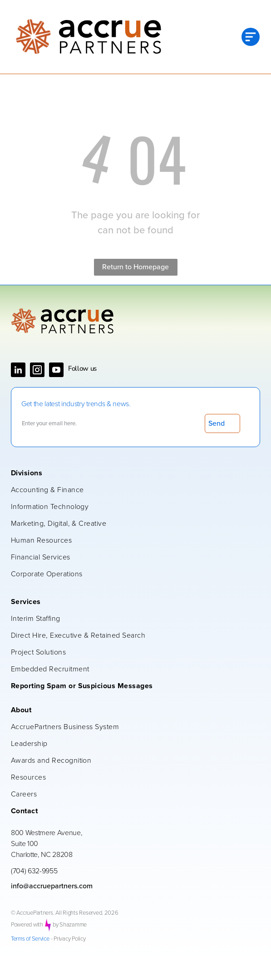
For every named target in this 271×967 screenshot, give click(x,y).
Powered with (27, 925)
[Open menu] (250, 37)
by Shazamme (70, 925)
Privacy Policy (69, 939)
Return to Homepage (135, 267)
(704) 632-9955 (34, 871)
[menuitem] (131, 473)
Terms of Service (30, 939)
